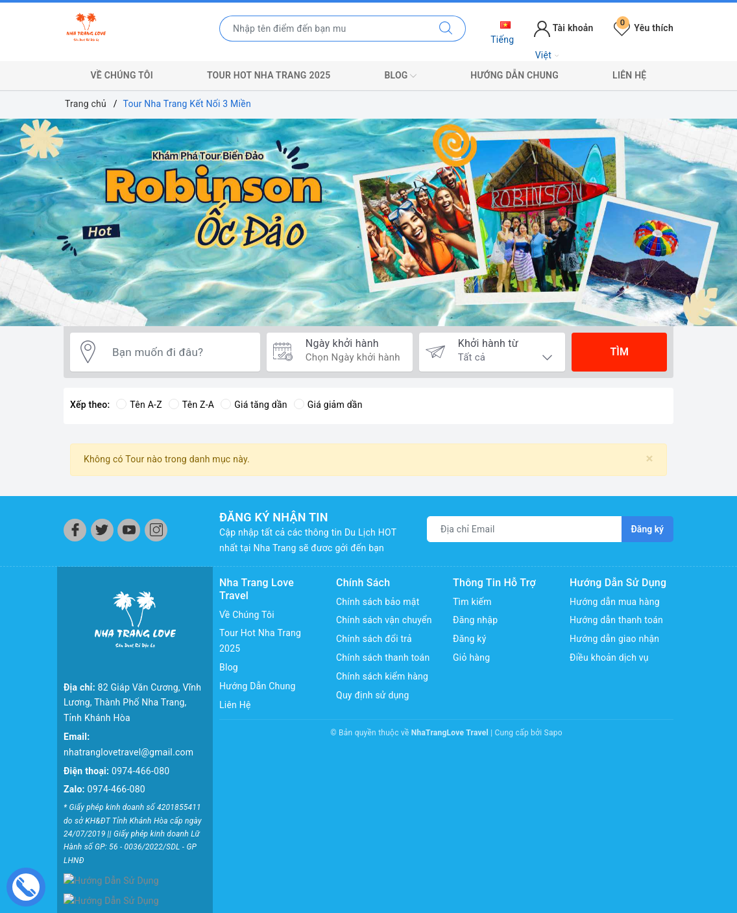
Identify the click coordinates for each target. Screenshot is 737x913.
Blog (400, 75)
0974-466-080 (140, 771)
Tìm (619, 352)
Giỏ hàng (471, 657)
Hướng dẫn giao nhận (614, 639)
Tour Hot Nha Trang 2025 (268, 75)
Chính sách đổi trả (374, 639)
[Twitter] (102, 530)
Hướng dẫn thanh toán (616, 620)
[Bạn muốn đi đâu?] (179, 352)
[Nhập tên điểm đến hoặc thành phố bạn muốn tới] (323, 29)
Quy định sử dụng (372, 695)
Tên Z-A (191, 404)
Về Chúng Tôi (122, 75)
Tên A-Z (139, 404)
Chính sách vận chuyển (384, 620)
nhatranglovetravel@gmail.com (128, 752)
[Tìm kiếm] (446, 29)
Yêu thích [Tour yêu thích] (643, 28)
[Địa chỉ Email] (524, 529)
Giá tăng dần (254, 404)
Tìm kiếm (472, 602)
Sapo (553, 732)
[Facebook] (75, 530)
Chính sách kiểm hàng (382, 676)
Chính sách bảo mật (377, 602)
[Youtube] (128, 530)
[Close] (649, 458)
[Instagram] (156, 530)
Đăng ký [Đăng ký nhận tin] (647, 529)
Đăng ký (470, 639)
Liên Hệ (629, 75)
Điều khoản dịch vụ (609, 657)
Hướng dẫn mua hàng (615, 602)
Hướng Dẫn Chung (514, 75)
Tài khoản (563, 28)
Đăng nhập (475, 620)
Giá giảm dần (328, 404)
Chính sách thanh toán (382, 657)
